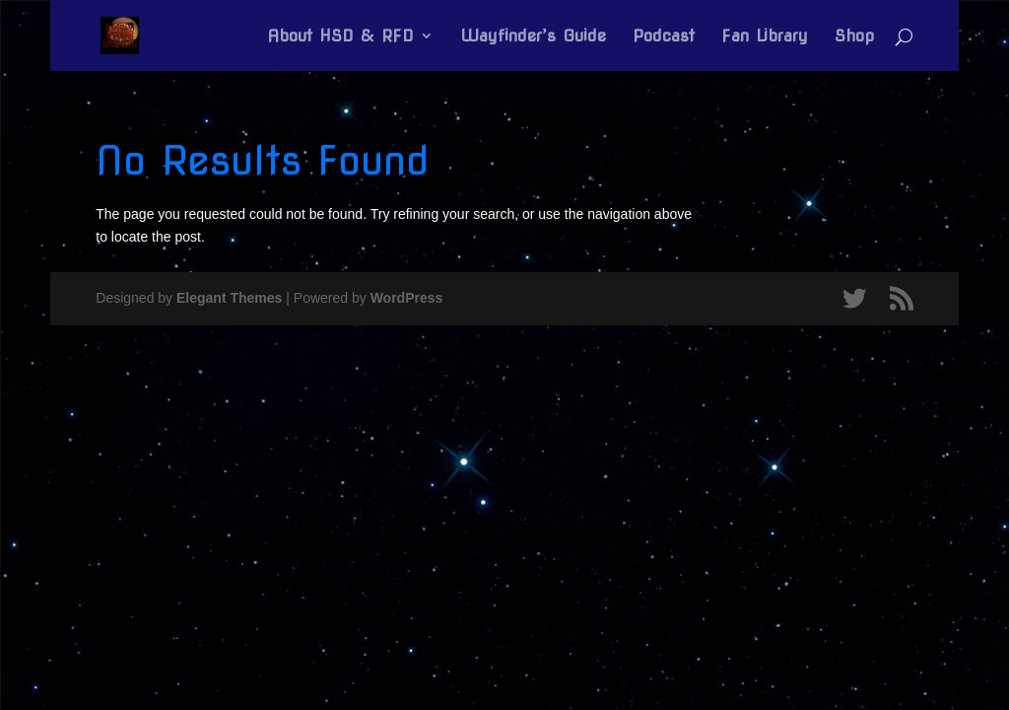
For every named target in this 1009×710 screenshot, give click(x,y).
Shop (854, 37)
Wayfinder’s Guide (533, 37)
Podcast (664, 37)
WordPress (406, 298)
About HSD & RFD (340, 37)
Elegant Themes (229, 298)
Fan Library (764, 37)
